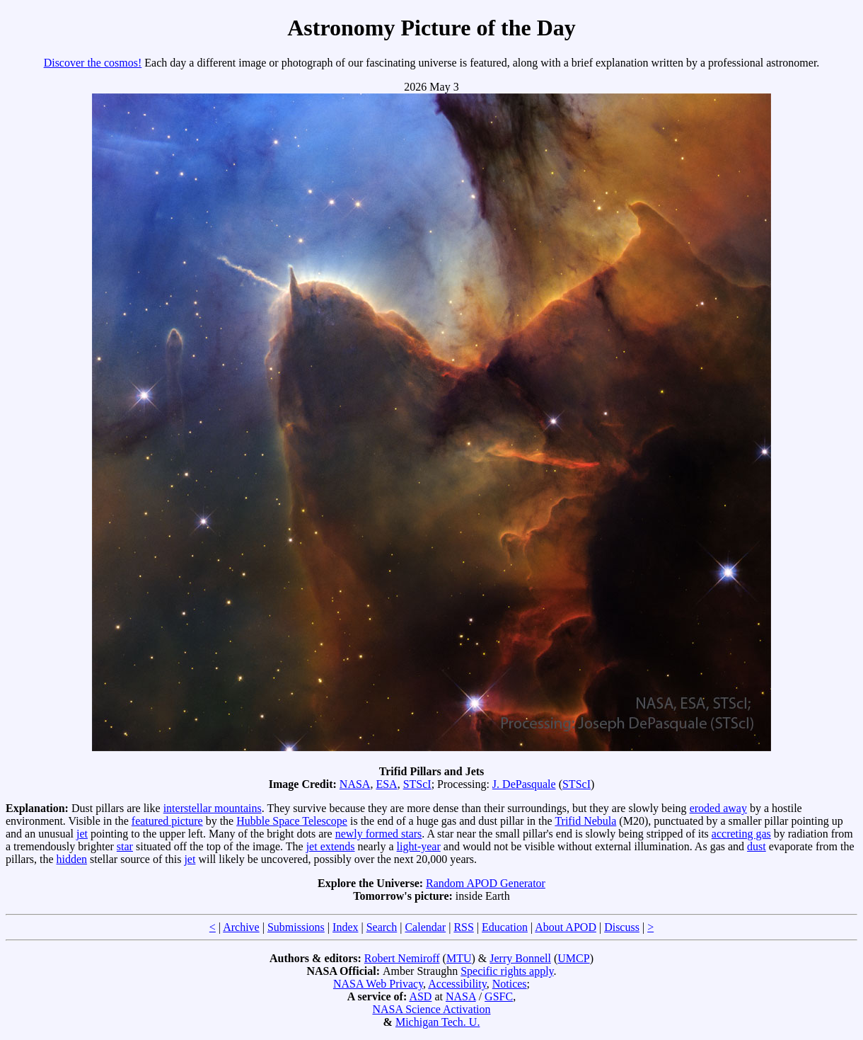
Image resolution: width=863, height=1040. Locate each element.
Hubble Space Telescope (291, 821)
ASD (420, 996)
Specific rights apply (507, 971)
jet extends (330, 846)
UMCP (573, 958)
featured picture (167, 821)
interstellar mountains (212, 808)
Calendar (425, 927)
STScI (417, 784)
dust (756, 846)
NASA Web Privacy (378, 984)
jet (82, 834)
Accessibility (457, 984)
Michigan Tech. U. (437, 1022)
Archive (241, 927)
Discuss (621, 927)
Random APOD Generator (485, 883)
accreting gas (741, 834)
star (125, 846)
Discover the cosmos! (93, 63)
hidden (72, 859)
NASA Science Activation (431, 1009)
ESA (386, 784)
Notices (509, 984)
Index (345, 927)
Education (505, 927)
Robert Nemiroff (402, 958)
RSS (463, 927)
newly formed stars (378, 834)
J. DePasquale (524, 784)
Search (382, 927)
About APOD (565, 927)
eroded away (718, 808)
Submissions (296, 927)
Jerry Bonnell (520, 958)
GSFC (499, 996)
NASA (355, 784)
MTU (459, 958)
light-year (419, 846)
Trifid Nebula (585, 821)
